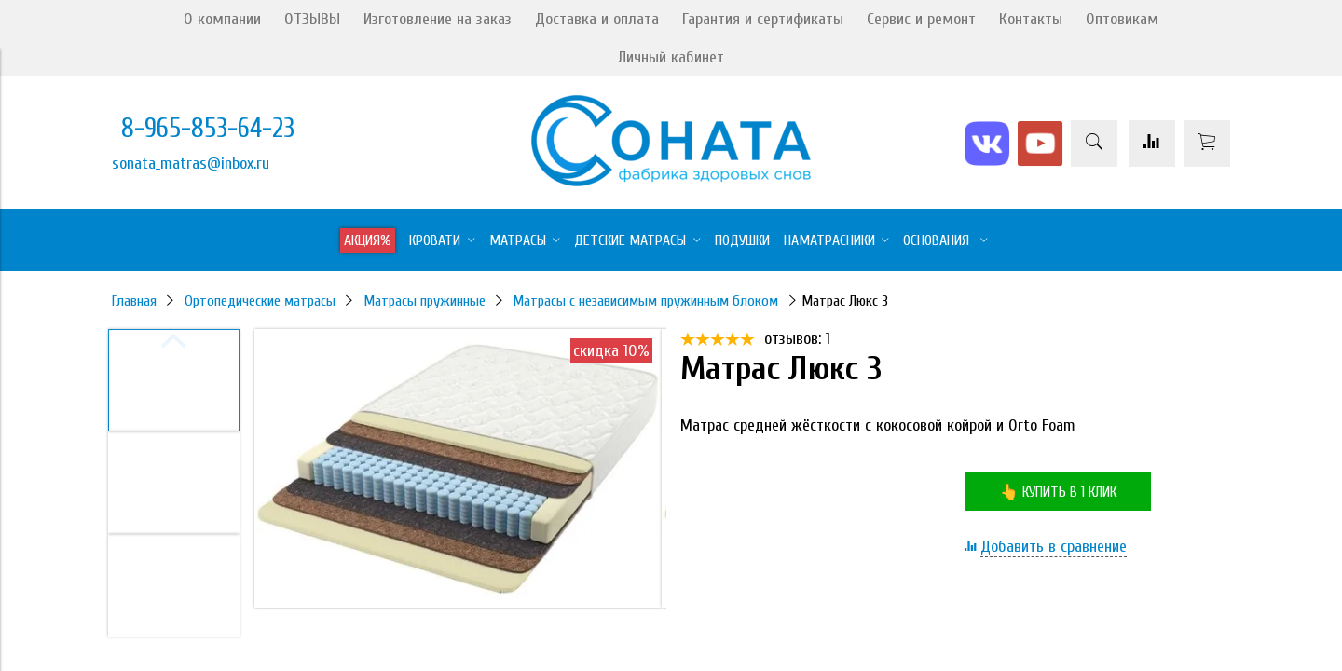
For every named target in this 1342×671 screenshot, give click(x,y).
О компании (222, 19)
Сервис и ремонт (921, 19)
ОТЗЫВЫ (312, 19)
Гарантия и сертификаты (762, 19)
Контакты (1030, 19)
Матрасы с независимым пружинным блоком (645, 301)
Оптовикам (1122, 19)
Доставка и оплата (597, 19)
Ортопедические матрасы (260, 301)
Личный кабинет (671, 57)
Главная (134, 301)
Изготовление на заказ (437, 19)
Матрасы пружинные (424, 301)
